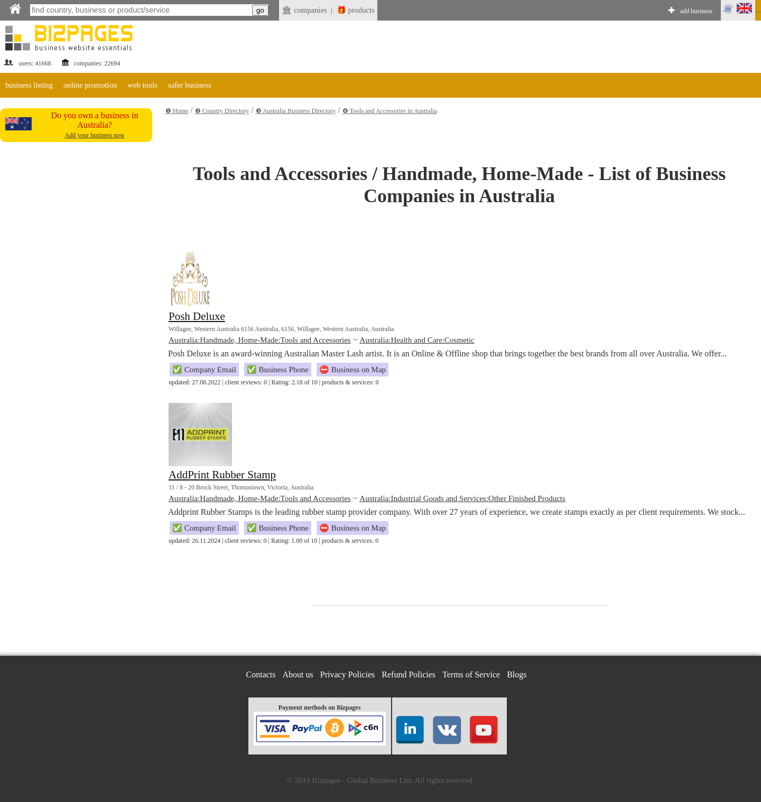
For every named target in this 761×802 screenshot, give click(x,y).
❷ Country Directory (222, 111)
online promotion (90, 85)
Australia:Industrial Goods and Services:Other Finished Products (462, 498)
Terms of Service (471, 674)
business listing (29, 85)
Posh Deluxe (197, 316)
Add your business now (95, 135)
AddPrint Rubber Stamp (222, 474)
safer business (189, 85)
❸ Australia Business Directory (296, 111)
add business (696, 11)
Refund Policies (408, 674)
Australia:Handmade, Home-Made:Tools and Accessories (260, 340)
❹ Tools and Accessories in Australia (389, 111)
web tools (142, 85)
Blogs (516, 674)
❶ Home (176, 111)
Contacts (261, 674)
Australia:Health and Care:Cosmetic (416, 340)
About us (298, 674)
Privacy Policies (347, 674)
